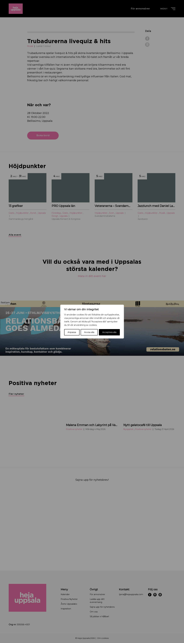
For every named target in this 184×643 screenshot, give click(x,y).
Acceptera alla (109, 332)
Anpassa (72, 332)
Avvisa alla (89, 332)
